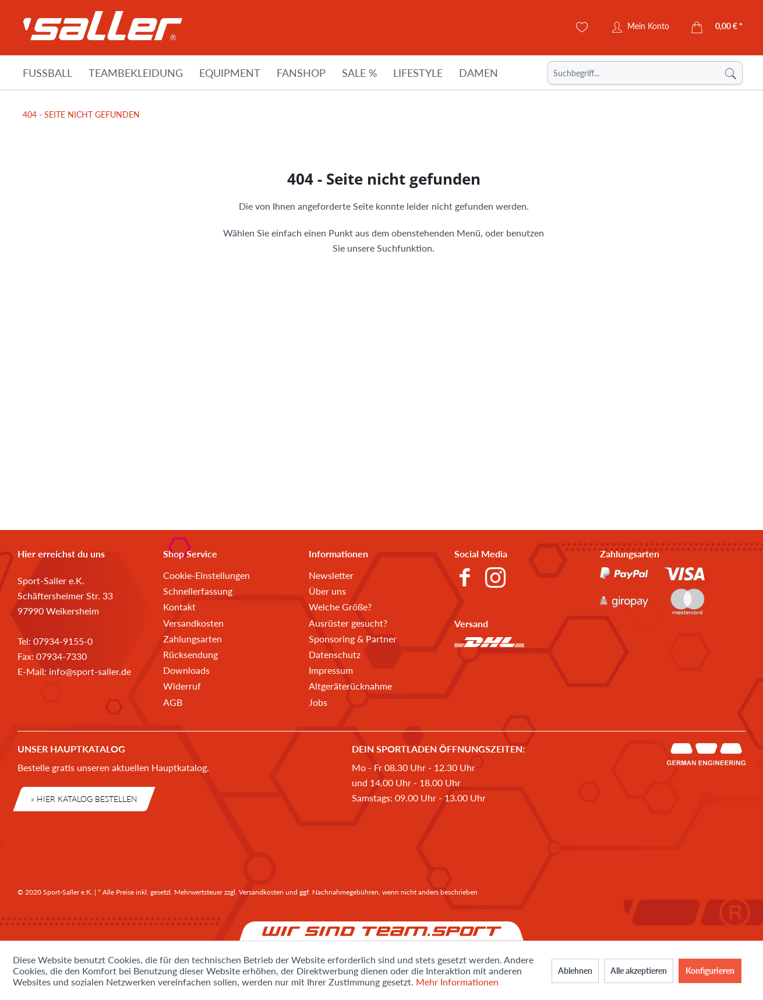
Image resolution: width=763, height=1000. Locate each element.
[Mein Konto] (640, 27)
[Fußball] (47, 72)
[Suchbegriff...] (645, 72)
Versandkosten (193, 622)
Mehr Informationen (457, 981)
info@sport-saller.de (90, 671)
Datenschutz (335, 654)
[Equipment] (230, 72)
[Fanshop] (301, 72)
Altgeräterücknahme (350, 685)
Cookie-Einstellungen (206, 575)
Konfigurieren (710, 971)
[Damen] (478, 72)
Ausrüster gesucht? (348, 622)
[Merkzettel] (582, 27)
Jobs (318, 702)
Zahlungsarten (192, 638)
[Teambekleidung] (135, 72)
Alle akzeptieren (638, 971)
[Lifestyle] (418, 72)
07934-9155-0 (63, 640)
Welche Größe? (340, 606)
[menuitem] (645, 72)
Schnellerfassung (197, 590)
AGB (172, 702)
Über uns (327, 590)
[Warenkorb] (717, 27)
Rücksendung (190, 654)
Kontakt (179, 606)
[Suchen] (730, 72)
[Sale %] (359, 72)
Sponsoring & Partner (353, 638)
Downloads (186, 670)
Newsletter (331, 575)
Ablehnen (575, 971)
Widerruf (182, 685)
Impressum (331, 670)
